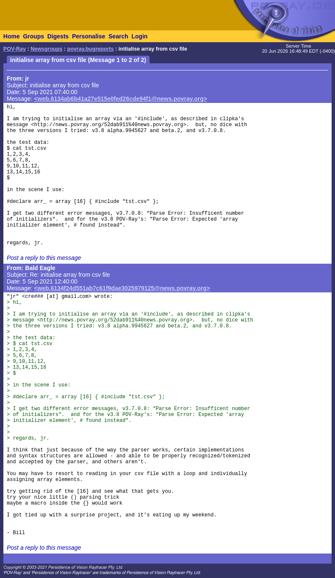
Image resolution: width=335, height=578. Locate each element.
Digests (58, 36)
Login (139, 36)
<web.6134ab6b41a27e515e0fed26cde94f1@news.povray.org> (120, 98)
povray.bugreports (90, 49)
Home (11, 36)
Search (118, 36)
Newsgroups (46, 49)
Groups (33, 36)
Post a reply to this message (44, 257)
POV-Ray (14, 49)
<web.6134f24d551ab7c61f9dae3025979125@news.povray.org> (122, 288)
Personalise (88, 36)
